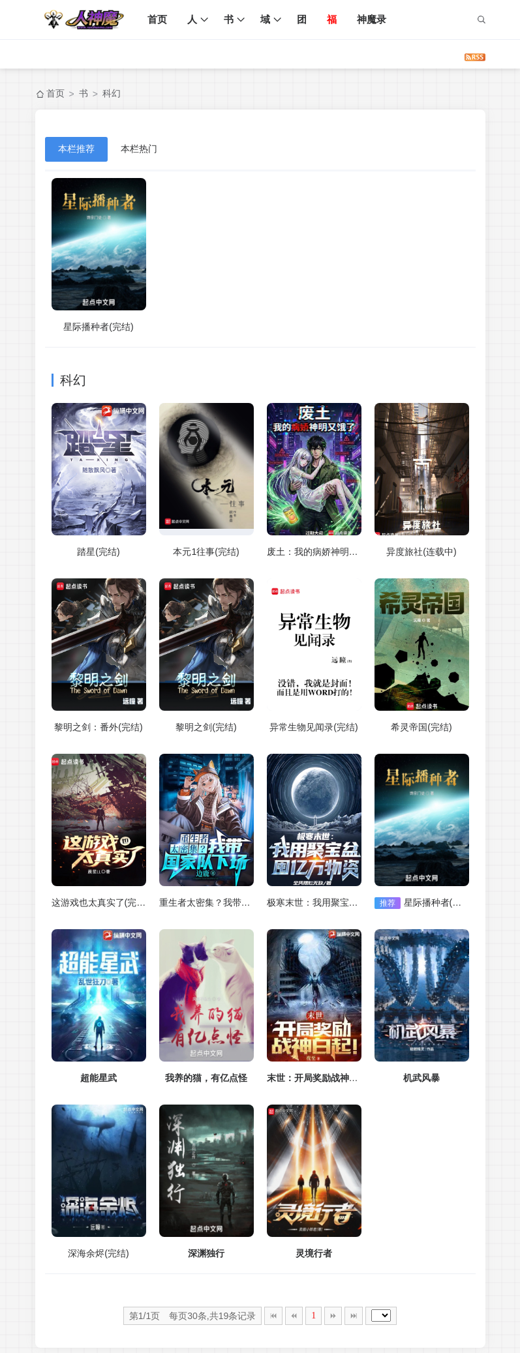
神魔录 (372, 19)
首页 (158, 19)
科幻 (111, 93)
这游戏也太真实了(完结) (100, 902)
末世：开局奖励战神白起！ (321, 1078)
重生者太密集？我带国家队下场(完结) (235, 902)
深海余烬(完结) (98, 1253)
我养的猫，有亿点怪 (206, 1078)
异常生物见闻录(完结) (313, 727)
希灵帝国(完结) (421, 727)
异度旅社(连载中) (421, 551)
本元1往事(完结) (206, 551)
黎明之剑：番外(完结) (98, 727)
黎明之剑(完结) (206, 727)
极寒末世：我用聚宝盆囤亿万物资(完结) (347, 902)
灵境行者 (314, 1253)
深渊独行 (206, 1253)
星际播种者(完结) (98, 326)
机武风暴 (421, 1078)
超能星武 (98, 1078)
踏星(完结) (98, 551)
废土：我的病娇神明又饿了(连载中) (338, 551)
